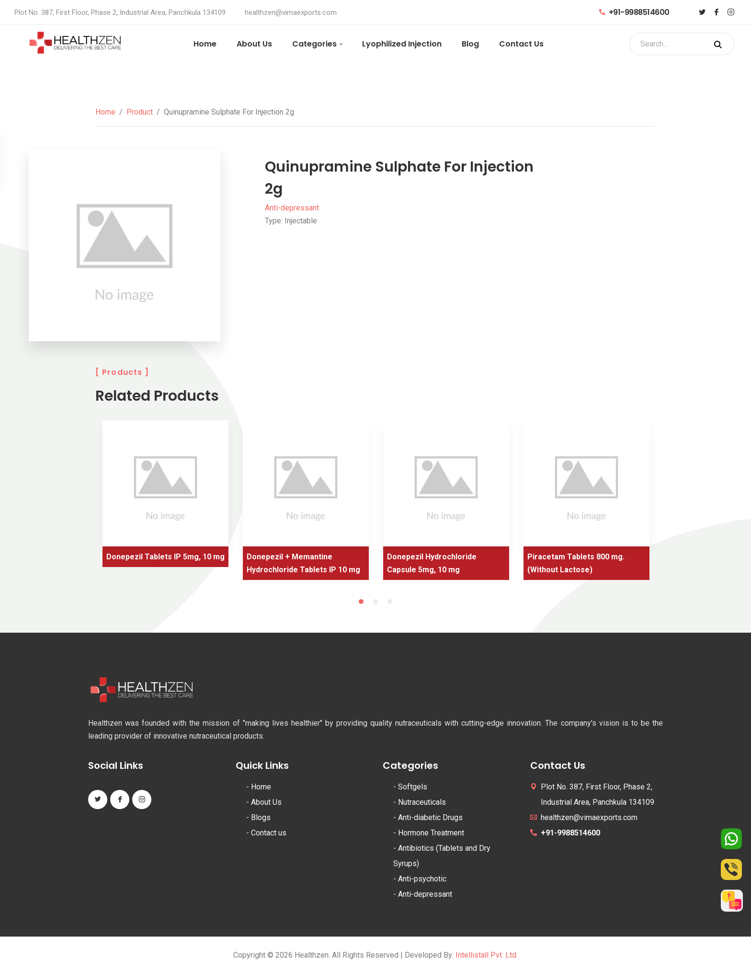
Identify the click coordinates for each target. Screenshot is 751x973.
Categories (314, 43)
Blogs (261, 817)
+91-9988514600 (634, 12)
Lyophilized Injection (402, 43)
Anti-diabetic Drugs (430, 817)
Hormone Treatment (431, 832)
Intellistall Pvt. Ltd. (486, 955)
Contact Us (521, 43)
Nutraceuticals (422, 802)
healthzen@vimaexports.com (291, 12)
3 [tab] (389, 601)
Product (139, 111)
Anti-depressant (292, 207)
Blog (470, 43)
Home (204, 43)
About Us (254, 43)
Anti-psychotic (422, 878)
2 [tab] (375, 601)
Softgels (412, 786)
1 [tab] (361, 601)
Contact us (268, 832)
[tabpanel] (165, 497)
